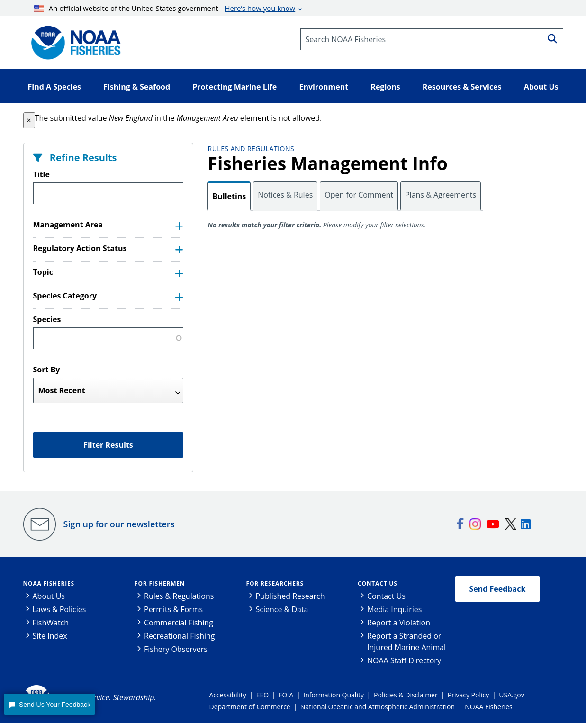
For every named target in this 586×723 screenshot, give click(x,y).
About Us (49, 596)
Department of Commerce (249, 706)
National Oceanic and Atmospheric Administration (377, 706)
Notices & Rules (285, 195)
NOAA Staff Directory (404, 660)
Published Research (290, 596)
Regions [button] (385, 86)
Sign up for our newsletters (119, 524)
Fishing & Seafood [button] (136, 86)
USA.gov (511, 694)
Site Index (50, 636)
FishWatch (51, 622)
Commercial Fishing (178, 622)
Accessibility (227, 694)
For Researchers (275, 583)
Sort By (46, 369)
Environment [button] (323, 86)
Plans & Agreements (440, 195)
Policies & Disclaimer (406, 694)
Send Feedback (497, 589)
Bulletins (229, 196)
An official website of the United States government (164, 8)
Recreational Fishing (179, 636)
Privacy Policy (468, 694)
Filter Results (108, 445)
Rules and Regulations (250, 148)
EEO (262, 694)
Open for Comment (359, 195)
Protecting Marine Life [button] (234, 86)
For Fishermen (160, 583)
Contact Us (377, 583)
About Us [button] (541, 86)
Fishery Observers (175, 649)
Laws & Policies (59, 609)
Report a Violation (398, 622)
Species (47, 319)
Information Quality (333, 694)
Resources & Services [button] (462, 86)
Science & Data (282, 609)
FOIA (286, 694)
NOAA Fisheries (48, 583)
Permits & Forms (173, 609)
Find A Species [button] (54, 86)
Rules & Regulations (179, 596)
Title (41, 174)
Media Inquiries (394, 609)
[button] (29, 120)
